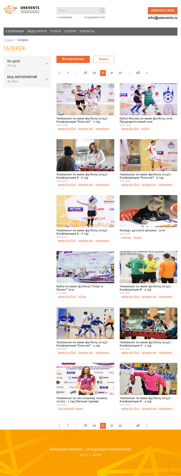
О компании (14, 32)
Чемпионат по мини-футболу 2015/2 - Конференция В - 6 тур (82, 176)
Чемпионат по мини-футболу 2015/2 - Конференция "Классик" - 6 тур (146, 176)
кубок (145, 129)
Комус (138, 238)
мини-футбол (67, 129)
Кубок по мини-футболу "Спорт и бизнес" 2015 (79, 288)
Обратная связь (162, 11)
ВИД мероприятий (27, 79)
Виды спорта (37, 32)
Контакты (87, 32)
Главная (9, 40)
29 (96, 73)
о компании (64, 17)
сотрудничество (94, 17)
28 (87, 73)
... (78, 73)
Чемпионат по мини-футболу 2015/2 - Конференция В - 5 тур (146, 288)
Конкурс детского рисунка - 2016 (142, 231)
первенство (85, 129)
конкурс (126, 238)
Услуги (55, 32)
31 (114, 73)
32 (123, 73)
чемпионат (102, 129)
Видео (104, 59)
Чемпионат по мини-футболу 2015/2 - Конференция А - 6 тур (82, 232)
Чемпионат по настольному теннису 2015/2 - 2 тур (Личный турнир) (81, 400)
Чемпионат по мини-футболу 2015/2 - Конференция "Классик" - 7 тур (82, 120)
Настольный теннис (70, 409)
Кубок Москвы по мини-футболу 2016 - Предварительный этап (147, 120)
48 (142, 73)
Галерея (70, 32)
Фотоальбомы (73, 59)
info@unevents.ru (162, 18)
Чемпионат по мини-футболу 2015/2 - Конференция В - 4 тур (146, 400)
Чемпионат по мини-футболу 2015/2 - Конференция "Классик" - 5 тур (82, 344)
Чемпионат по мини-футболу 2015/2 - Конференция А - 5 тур (146, 344)
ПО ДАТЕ (27, 63)
